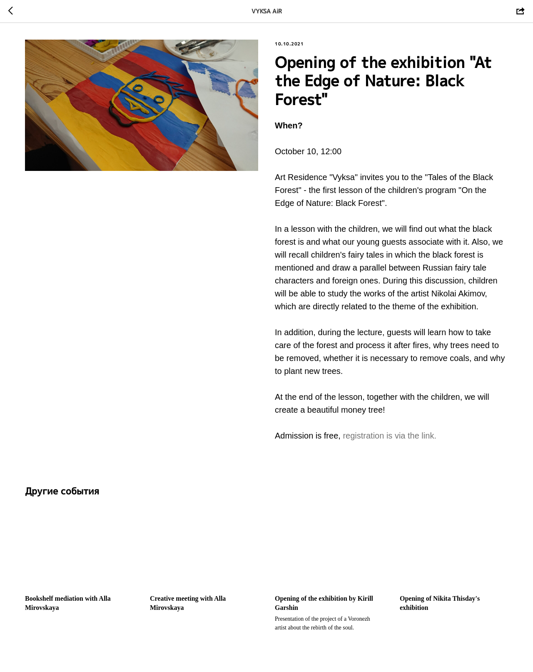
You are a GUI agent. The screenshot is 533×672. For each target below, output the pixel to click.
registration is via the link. (389, 435)
